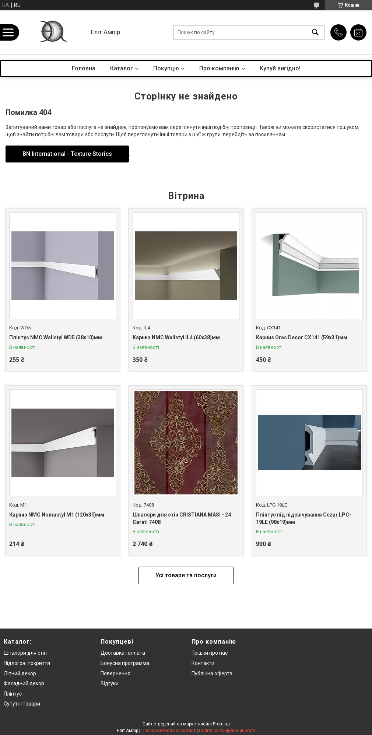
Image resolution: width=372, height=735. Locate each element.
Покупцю (166, 68)
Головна (83, 68)
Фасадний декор (24, 683)
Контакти (203, 663)
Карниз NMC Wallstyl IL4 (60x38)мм (176, 337)
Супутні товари (22, 704)
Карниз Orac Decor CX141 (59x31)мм (301, 337)
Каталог (121, 68)
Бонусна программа (125, 663)
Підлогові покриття (27, 663)
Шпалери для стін (25, 653)
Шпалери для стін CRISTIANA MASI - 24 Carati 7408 (182, 518)
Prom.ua (221, 724)
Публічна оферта (212, 673)
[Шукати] (315, 32)
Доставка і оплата (123, 653)
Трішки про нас (210, 653)
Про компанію (219, 68)
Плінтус (13, 694)
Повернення (115, 673)
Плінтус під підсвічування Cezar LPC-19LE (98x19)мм (303, 518)
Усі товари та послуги (186, 575)
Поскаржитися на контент (168, 730)
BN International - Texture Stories (67, 153)
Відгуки (110, 683)
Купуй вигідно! (280, 68)
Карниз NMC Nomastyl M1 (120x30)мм (56, 515)
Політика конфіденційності (227, 730)
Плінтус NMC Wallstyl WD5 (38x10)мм (55, 337)
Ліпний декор (20, 673)
